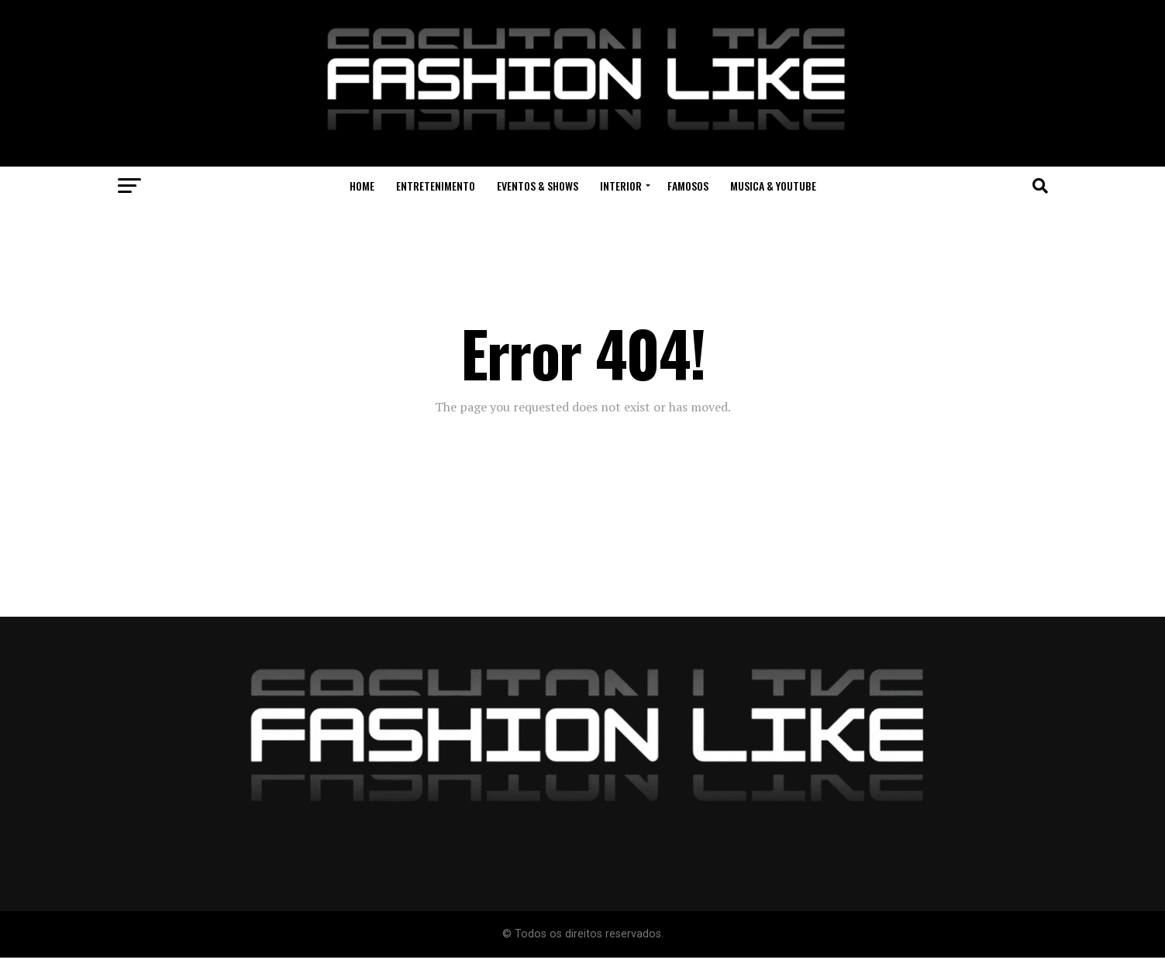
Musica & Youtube (773, 185)
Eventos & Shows (537, 185)
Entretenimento (435, 185)
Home (362, 185)
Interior (621, 185)
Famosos (687, 185)
